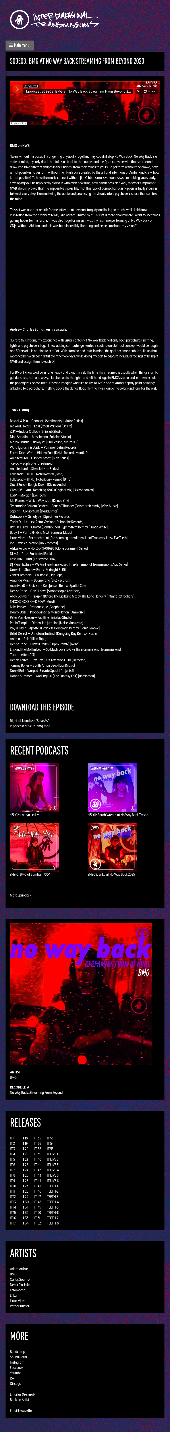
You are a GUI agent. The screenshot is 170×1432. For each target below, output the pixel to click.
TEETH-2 (52, 1191)
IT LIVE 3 (53, 1164)
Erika (13, 1295)
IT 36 (37, 1143)
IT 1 (12, 1138)
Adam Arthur (19, 1269)
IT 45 (37, 1186)
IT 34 (25, 1223)
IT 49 (37, 1207)
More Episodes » (21, 895)
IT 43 (37, 1175)
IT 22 (25, 1159)
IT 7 (12, 1170)
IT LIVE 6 (53, 1180)
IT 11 (12, 1191)
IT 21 (24, 1154)
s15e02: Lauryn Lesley (24, 815)
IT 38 (37, 1149)
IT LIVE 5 (52, 1175)
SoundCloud (18, 1357)
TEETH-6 (53, 1212)
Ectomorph (17, 1290)
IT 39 (37, 1154)
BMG (13, 1077)
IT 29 (25, 1196)
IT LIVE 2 (52, 1159)
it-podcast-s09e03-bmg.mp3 (30, 726)
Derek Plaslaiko (20, 1285)
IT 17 (13, 1223)
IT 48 (37, 1202)
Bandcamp (17, 1351)
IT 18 (25, 1138)
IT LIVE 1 (52, 1154)
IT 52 (37, 1223)
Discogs (15, 1383)
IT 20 (25, 1149)
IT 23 (25, 1164)
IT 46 (37, 1191)
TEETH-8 (53, 1223)
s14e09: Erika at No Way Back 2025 (111, 874)
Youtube (15, 1373)
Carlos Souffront (21, 1279)
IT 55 (50, 1149)
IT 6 (12, 1164)
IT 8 (12, 1175)
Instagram (17, 1362)
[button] (20, 45)
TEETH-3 (53, 1196)
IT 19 (25, 1143)
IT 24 (25, 1170)
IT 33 (25, 1218)
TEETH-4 (53, 1202)
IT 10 (13, 1186)
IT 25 (25, 1175)
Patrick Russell (19, 1306)
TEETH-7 (52, 1218)
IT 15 (13, 1212)
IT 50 (37, 1212)
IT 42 (37, 1170)
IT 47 (37, 1196)
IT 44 (37, 1180)
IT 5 (12, 1159)
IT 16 (13, 1218)
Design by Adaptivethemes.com (150, 1427)
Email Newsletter (21, 1410)
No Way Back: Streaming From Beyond (36, 1092)
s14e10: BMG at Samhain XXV (30, 874)
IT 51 (37, 1218)
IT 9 (12, 1180)
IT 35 (37, 1138)
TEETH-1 (52, 1186)
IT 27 (25, 1186)
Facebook (16, 1367)
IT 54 (50, 1143)
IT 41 (37, 1164)
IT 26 (25, 1180)
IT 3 (12, 1149)
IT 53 (50, 1138)
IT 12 (13, 1196)
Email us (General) (22, 1394)
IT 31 (25, 1207)
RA (12, 1378)
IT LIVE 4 (53, 1170)
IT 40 (37, 1159)
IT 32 (25, 1212)
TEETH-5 (52, 1207)
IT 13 (13, 1202)
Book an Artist (19, 1399)
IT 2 (12, 1143)
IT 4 (12, 1154)
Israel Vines (17, 1300)
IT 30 (25, 1202)
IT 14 (13, 1207)
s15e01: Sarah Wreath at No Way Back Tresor (118, 815)
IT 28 (25, 1191)
